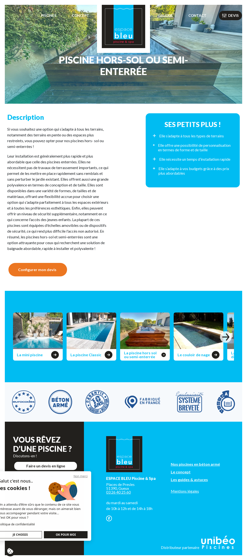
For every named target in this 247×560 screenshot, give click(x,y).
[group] (38, 336)
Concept (80, 15)
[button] (226, 337)
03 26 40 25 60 (118, 492)
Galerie (165, 15)
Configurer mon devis (37, 269)
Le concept (181, 472)
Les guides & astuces (189, 479)
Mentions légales (185, 491)
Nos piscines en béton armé (195, 464)
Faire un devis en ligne (45, 466)
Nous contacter (46, 476)
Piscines (48, 15)
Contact (197, 15)
